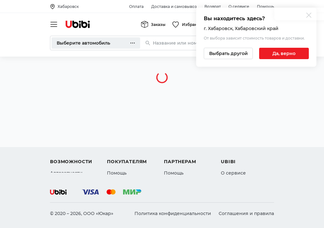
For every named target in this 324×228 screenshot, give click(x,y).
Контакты (232, 141)
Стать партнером (184, 163)
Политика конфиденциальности (172, 213)
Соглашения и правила (246, 213)
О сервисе (238, 6)
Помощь (265, 6)
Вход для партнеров (188, 152)
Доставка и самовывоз (174, 6)
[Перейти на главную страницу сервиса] (77, 24)
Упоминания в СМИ (244, 163)
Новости (231, 152)
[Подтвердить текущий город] (284, 53)
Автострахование (71, 141)
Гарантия (118, 163)
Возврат (212, 6)
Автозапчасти (66, 129)
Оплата (136, 6)
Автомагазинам (182, 141)
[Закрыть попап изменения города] (309, 16)
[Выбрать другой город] (228, 53)
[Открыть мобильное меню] (54, 24)
